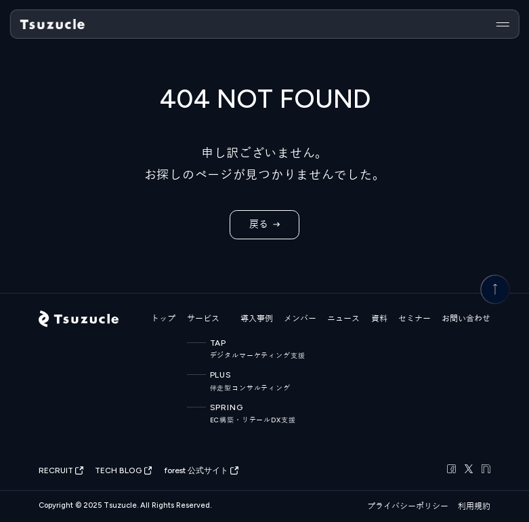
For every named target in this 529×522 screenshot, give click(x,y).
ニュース (343, 318)
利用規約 (474, 506)
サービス (203, 318)
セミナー (414, 318)
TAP (244, 349)
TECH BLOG (123, 470)
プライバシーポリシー (407, 506)
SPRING (244, 414)
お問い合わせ (466, 318)
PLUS (244, 381)
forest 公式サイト (201, 470)
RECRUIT (61, 470)
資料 (379, 318)
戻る (264, 224)
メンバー (300, 318)
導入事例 (256, 318)
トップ (163, 318)
